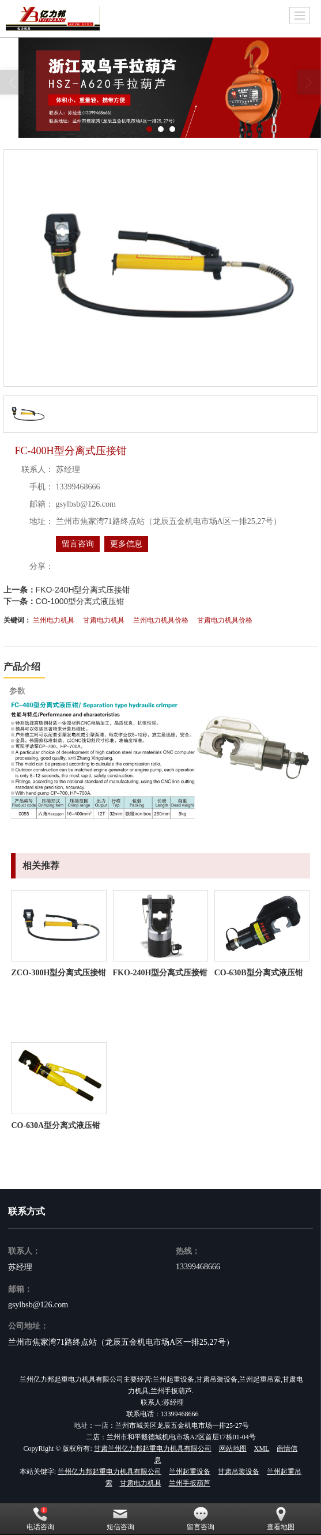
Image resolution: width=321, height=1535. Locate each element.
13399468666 (198, 1266)
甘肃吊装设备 (238, 1472)
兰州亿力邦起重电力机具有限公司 (109, 1472)
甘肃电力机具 (103, 620)
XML (262, 1449)
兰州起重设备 (189, 1472)
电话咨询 (40, 1519)
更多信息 (126, 544)
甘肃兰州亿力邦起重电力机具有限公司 (153, 1449)
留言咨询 (78, 544)
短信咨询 (120, 1519)
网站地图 (233, 1449)
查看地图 (280, 1519)
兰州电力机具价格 (160, 620)
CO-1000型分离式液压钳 (80, 601)
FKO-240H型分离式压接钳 (83, 589)
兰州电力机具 (53, 620)
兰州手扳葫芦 (189, 1483)
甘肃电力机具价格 (224, 620)
